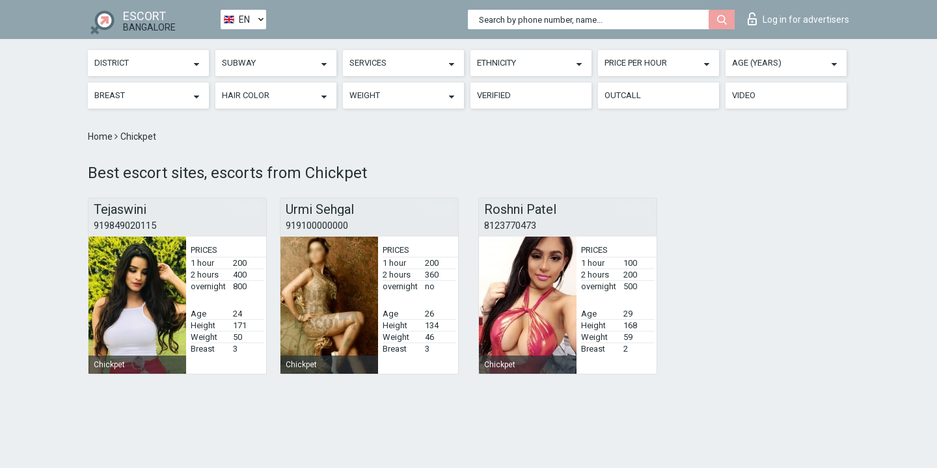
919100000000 (317, 225)
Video (743, 95)
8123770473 (510, 225)
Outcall (622, 95)
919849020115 (125, 225)
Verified (494, 95)
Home (101, 136)
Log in (798, 19)
